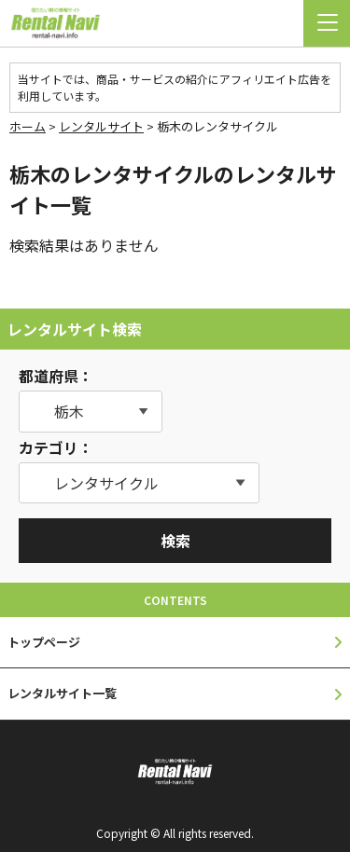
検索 (175, 540)
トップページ (43, 642)
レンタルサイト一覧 (62, 693)
